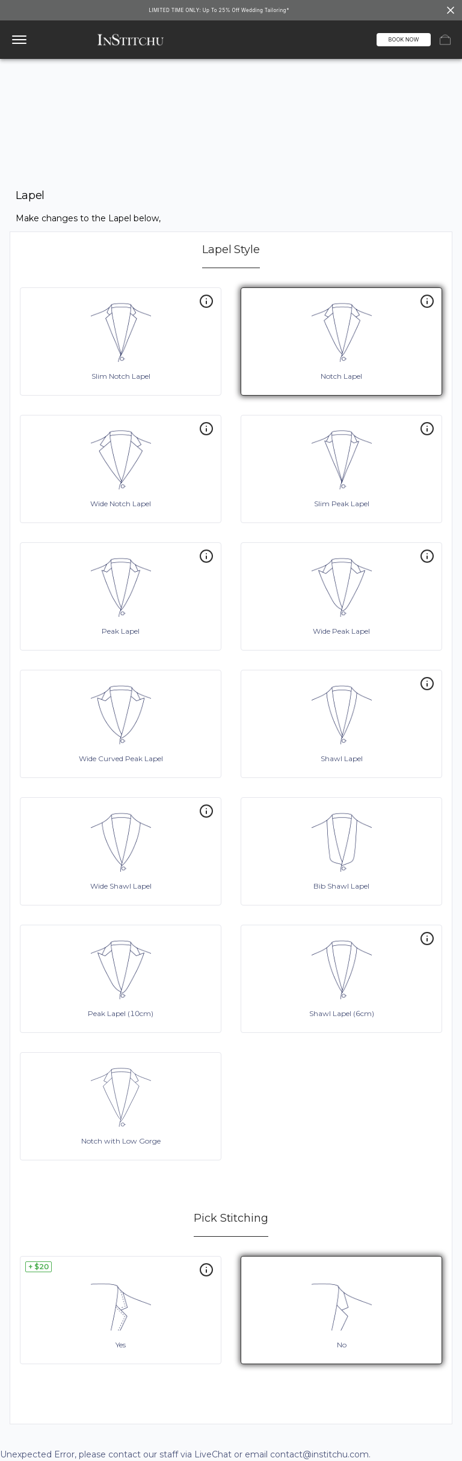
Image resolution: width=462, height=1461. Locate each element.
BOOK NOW (404, 39)
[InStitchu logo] (130, 39)
